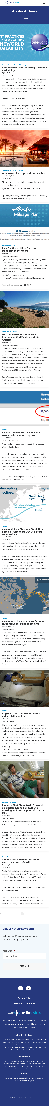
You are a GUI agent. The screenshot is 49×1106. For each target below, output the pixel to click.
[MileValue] (11, 3)
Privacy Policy (24, 998)
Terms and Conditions (24, 1003)
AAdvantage (11, 170)
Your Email (9, 951)
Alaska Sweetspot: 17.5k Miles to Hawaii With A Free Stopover (21, 434)
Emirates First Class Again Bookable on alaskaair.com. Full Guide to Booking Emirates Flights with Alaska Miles (24, 809)
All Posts (24, 18)
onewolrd (11, 65)
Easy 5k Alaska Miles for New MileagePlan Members (19, 249)
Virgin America (7, 331)
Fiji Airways (20, 170)
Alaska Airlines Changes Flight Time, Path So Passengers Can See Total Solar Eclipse (23, 532)
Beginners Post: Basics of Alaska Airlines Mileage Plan (21, 715)
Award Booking (20, 65)
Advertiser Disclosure (25, 1035)
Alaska (4, 245)
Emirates (14, 802)
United (4, 170)
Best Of (4, 65)
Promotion (11, 245)
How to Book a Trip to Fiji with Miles (23, 173)
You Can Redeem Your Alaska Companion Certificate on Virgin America (20, 337)
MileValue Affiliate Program (24, 1081)
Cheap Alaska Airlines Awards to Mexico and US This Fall (20, 861)
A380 (8, 802)
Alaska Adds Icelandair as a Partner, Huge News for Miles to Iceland (23, 622)
